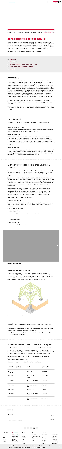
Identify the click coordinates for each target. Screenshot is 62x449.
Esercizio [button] (4, 437)
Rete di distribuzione (55, 434)
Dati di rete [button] (4, 441)
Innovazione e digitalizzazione (24, 441)
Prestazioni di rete (54, 439)
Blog (42, 437)
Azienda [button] (23, 434)
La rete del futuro (15, 436)
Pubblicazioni (44, 440)
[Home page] (57, 2)
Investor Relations (25, 437)
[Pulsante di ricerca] (45, 2)
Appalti (23, 439)
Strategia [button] (23, 436)
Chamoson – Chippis (36, 32)
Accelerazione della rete (16, 437)
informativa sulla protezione (27, 447)
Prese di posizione (44, 438)
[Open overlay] (55, 442)
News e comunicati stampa (45, 435)
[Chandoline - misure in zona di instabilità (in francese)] (31, 415)
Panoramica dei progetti (23, 32)
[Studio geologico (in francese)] (31, 419)
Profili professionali (35, 438)
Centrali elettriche (54, 436)
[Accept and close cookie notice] (59, 446)
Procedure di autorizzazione (14, 440)
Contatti (23, 443)
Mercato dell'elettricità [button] (5, 439)
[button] (57, 246)
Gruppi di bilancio (54, 437)
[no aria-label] (25, 428)
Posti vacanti (34, 434)
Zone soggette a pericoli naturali (49, 32)
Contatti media (44, 443)
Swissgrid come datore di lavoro (36, 437)
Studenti (33, 440)
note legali (42, 447)
